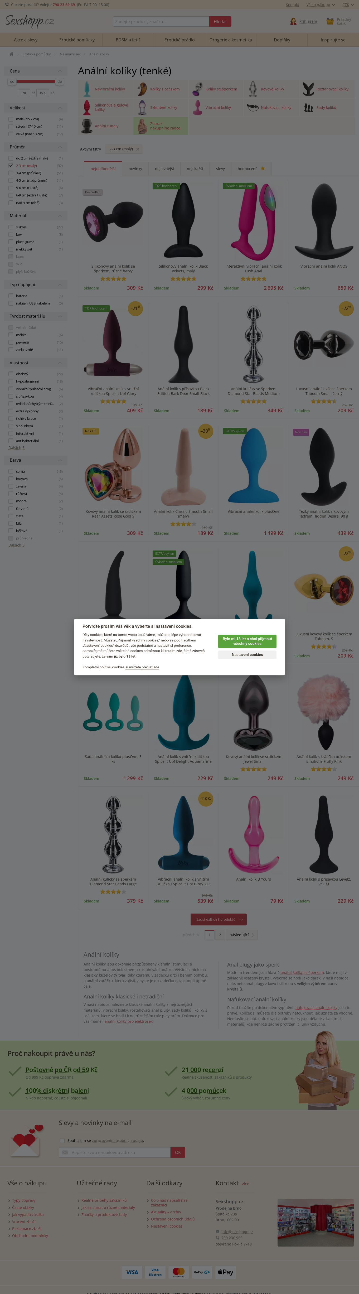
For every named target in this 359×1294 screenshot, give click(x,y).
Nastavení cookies (247, 655)
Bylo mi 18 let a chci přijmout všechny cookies (247, 641)
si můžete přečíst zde (142, 667)
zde (179, 651)
